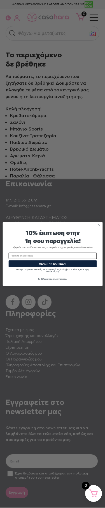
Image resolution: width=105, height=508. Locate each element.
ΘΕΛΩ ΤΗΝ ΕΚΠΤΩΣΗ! (52, 263)
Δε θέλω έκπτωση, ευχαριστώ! (52, 279)
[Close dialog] (99, 225)
